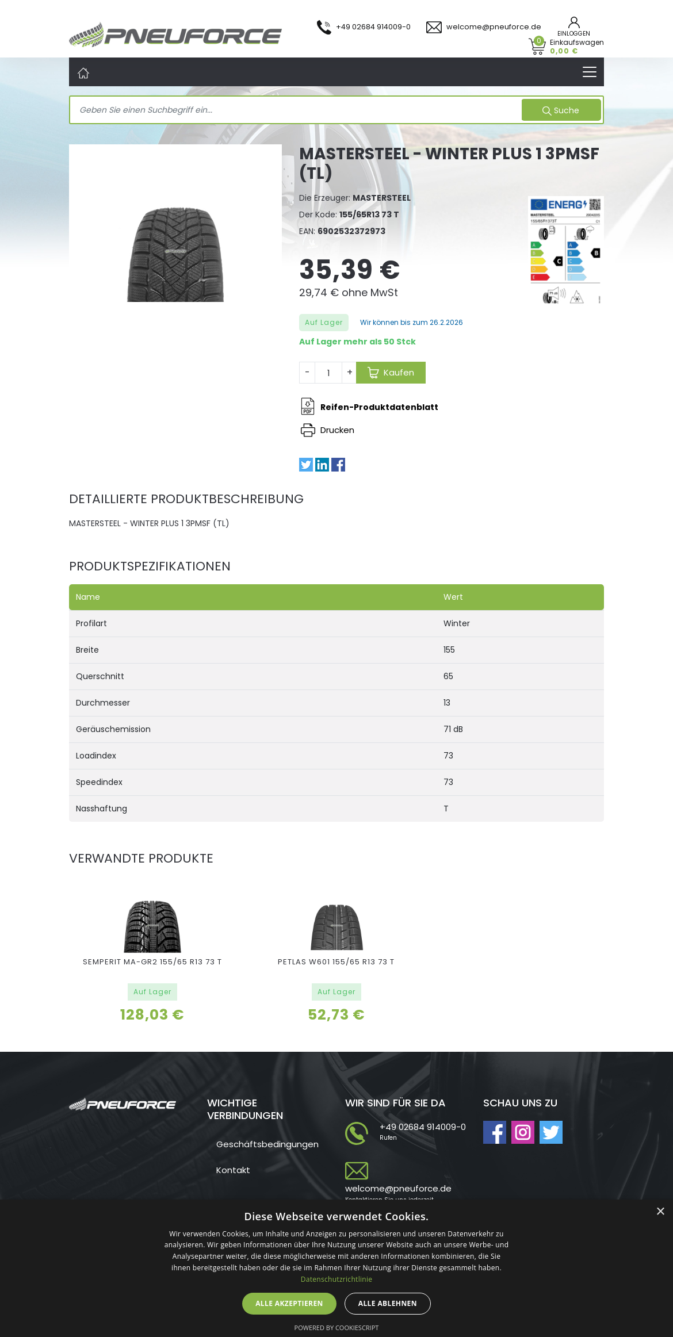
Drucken (327, 430)
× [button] (660, 1212)
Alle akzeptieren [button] (289, 1303)
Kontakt (233, 1170)
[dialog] (336, 1268)
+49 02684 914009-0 (423, 1127)
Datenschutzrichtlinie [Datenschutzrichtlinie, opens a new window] (337, 1279)
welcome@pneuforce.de (398, 1188)
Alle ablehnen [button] (387, 1303)
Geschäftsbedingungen (267, 1144)
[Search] (297, 110)
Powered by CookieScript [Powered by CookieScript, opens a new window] (337, 1327)
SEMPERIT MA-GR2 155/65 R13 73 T (152, 961)
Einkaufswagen (577, 46)
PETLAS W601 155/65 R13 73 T (336, 961)
